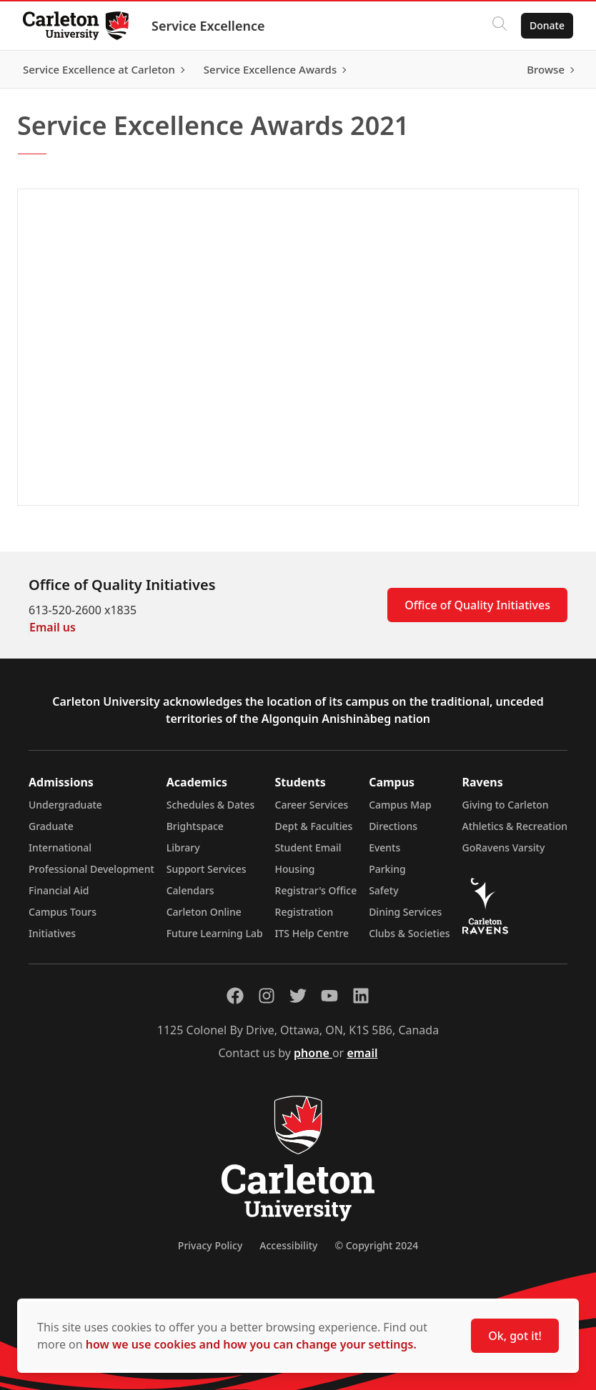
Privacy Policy (210, 1245)
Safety (384, 890)
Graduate (51, 826)
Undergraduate (65, 804)
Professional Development (91, 869)
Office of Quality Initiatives (477, 605)
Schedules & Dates (211, 804)
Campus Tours (62, 912)
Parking (387, 869)
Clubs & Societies (409, 933)
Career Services (312, 804)
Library (183, 847)
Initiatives (52, 933)
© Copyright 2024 (376, 1245)
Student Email (308, 847)
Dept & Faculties (314, 826)
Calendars (190, 890)
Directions (393, 826)
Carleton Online (204, 912)
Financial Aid (59, 890)
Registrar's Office (316, 890)
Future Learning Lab (215, 933)
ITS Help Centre (312, 933)
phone (313, 1053)
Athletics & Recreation (514, 826)
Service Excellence (208, 25)
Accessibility (288, 1245)
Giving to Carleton (505, 804)
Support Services (207, 869)
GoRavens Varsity (503, 847)
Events (384, 847)
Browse (546, 69)
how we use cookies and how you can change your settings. (251, 1344)
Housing (295, 869)
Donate (547, 25)
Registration (304, 912)
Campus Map (400, 804)
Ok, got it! (515, 1336)
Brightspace (195, 826)
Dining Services (405, 912)
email (362, 1053)
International (60, 847)
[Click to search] (499, 26)
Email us (52, 627)
